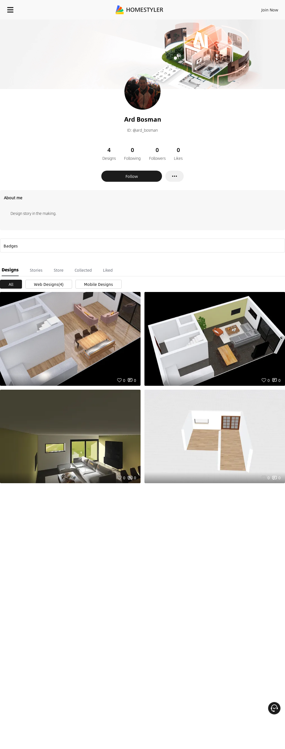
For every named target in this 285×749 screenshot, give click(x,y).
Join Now (269, 10)
